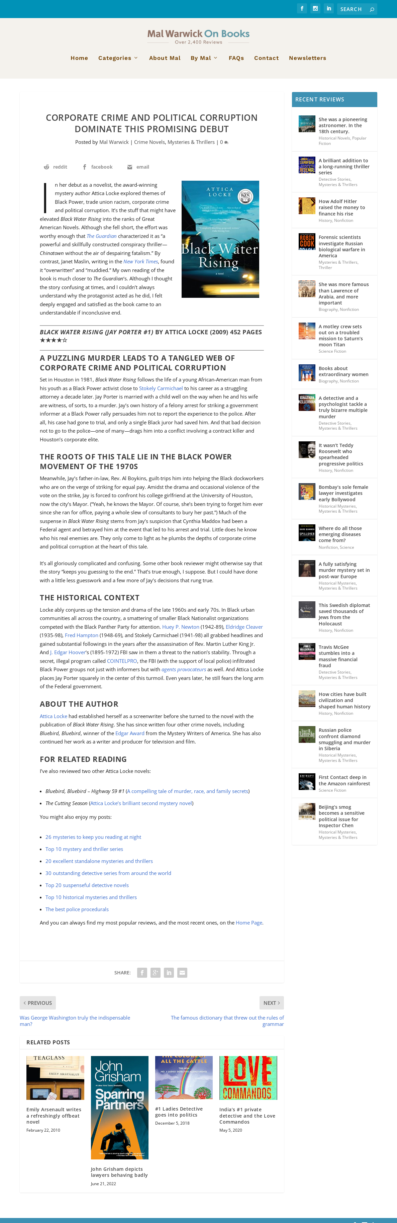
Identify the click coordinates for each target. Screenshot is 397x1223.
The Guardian (102, 241)
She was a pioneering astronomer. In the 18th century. (343, 130)
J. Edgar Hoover (68, 657)
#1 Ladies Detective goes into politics (179, 1117)
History (325, 225)
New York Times (140, 266)
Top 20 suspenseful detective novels (87, 890)
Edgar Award (129, 738)
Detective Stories (335, 184)
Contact (266, 63)
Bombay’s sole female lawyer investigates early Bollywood (343, 498)
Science (347, 552)
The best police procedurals (77, 914)
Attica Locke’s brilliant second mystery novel (141, 808)
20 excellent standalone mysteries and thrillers (99, 866)
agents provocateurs (184, 674)
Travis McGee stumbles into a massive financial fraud (338, 661)
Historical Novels (334, 143)
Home (79, 63)
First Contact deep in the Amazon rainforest (344, 785)
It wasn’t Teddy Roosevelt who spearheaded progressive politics (341, 459)
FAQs (236, 63)
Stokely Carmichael (161, 393)
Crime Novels (149, 147)
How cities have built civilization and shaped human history (345, 705)
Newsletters (307, 63)
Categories (114, 63)
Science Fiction (332, 356)
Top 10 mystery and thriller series (84, 854)
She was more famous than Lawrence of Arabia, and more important (344, 298)
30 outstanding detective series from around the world (108, 878)
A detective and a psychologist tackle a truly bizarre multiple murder (343, 412)
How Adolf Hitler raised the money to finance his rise (342, 212)
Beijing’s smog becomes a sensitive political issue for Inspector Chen (342, 821)
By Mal (201, 63)
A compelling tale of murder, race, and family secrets (187, 796)
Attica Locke (53, 721)
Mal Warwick (114, 147)
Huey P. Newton (180, 631)
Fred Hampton (81, 640)
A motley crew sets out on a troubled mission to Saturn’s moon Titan (341, 340)
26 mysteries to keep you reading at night (93, 842)
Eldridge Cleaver (244, 631)
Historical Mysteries (337, 511)
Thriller (325, 272)
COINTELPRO (122, 666)
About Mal (165, 63)
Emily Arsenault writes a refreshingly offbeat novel (53, 1121)
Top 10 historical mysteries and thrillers (91, 902)
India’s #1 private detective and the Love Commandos (247, 1121)
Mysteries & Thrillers (191, 147)
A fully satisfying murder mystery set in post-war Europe (344, 575)
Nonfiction (343, 225)
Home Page (249, 927)
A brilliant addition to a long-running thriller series (344, 171)
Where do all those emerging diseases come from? (340, 539)
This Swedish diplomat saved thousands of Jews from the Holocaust (344, 619)
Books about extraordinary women (344, 376)
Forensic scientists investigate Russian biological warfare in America (342, 251)
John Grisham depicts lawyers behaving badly (119, 1177)
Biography (328, 314)
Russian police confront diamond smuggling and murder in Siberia (345, 744)
